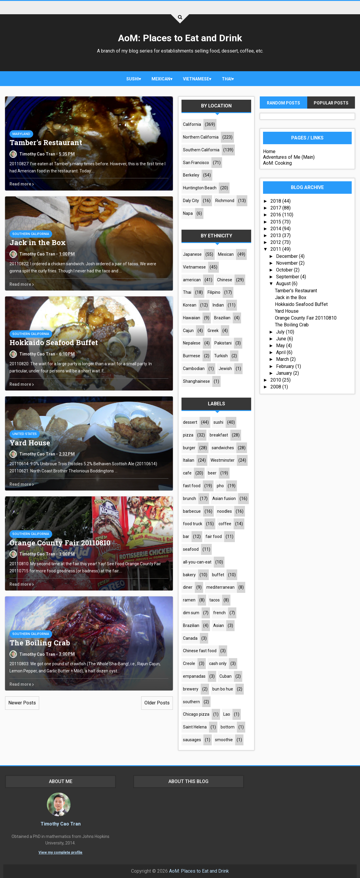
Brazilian (222, 317)
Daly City (191, 200)
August (284, 284)
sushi (132, 79)
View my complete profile (57, 852)
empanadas (194, 676)
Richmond (224, 200)
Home (269, 151)
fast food (191, 485)
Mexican (161, 79)
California (192, 124)
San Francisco (196, 162)
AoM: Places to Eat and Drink (180, 38)
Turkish (221, 356)
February (285, 366)
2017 (276, 208)
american (192, 279)
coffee (225, 524)
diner (187, 587)
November (287, 263)
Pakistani (223, 343)
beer (212, 473)
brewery (190, 689)
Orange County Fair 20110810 (59, 542)
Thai (227, 79)
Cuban (225, 676)
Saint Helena (195, 727)
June (281, 339)
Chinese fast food (199, 651)
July (281, 332)
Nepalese (191, 343)
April (281, 352)
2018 (276, 201)
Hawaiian (191, 317)
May (281, 345)
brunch (189, 498)
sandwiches (223, 447)
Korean (189, 305)
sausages (192, 739)
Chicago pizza (196, 714)
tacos (214, 600)
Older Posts (157, 703)
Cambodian (194, 368)
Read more (21, 184)
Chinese (224, 279)
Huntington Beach (199, 187)
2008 (276, 387)
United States (24, 434)
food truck (192, 524)
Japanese (192, 254)
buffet (218, 574)
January (284, 373)
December (287, 256)
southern (191, 701)
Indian (218, 305)
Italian (188, 460)
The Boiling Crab (39, 642)
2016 (276, 215)
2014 (276, 228)
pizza (188, 435)
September (288, 277)
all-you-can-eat (197, 562)
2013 (276, 235)
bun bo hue (222, 689)
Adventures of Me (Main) (289, 157)
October (285, 270)
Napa (188, 213)
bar (186, 536)
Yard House (29, 442)
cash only (218, 663)
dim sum (191, 612)
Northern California (201, 137)
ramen (189, 600)
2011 (276, 249)
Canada (190, 638)
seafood (191, 549)
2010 (276, 380)
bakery (189, 574)
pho (220, 485)
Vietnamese (196, 79)
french (219, 612)
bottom (228, 727)
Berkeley (191, 175)
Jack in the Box (37, 242)
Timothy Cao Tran (58, 824)
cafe (187, 473)
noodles (224, 511)
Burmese (191, 356)
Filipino (214, 292)
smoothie (224, 739)
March (283, 359)
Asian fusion (224, 498)
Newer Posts (22, 703)
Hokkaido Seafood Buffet (53, 342)
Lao (226, 714)
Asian (218, 625)
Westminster (223, 460)
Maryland (21, 134)
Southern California (30, 234)
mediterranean (220, 587)
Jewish (225, 368)
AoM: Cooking (277, 163)
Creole (189, 663)
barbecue (192, 511)
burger (189, 447)
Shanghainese (196, 381)
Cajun (188, 330)
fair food (214, 536)
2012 (276, 242)
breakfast (219, 435)
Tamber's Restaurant (45, 142)
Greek (213, 330)
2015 (276, 222)
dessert (190, 422)
